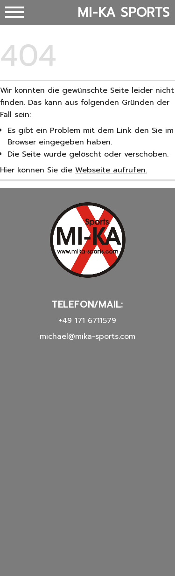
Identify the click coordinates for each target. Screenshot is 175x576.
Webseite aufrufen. (111, 170)
